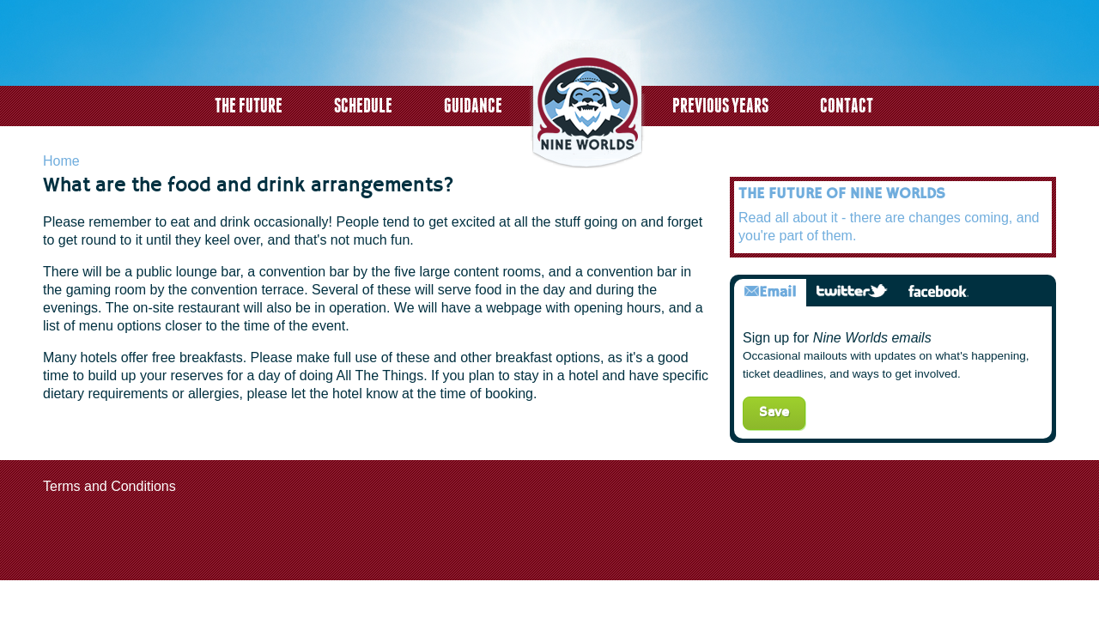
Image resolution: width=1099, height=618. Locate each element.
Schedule (363, 105)
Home (61, 161)
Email (770, 292)
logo (587, 106)
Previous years (720, 105)
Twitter (852, 292)
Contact (846, 105)
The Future (248, 105)
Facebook (938, 292)
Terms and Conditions (109, 486)
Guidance (473, 105)
